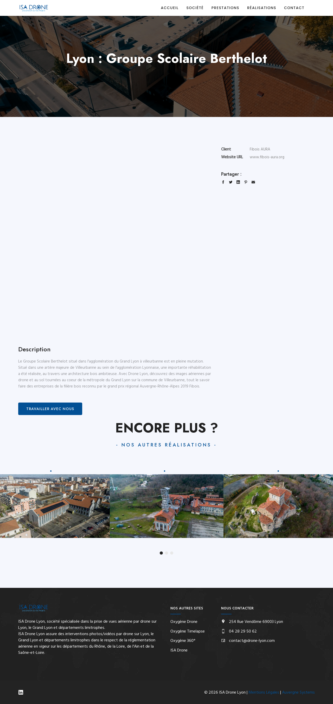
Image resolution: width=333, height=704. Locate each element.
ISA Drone (179, 650)
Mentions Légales (263, 692)
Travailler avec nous (50, 408)
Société (194, 7)
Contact (294, 7)
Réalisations (261, 7)
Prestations (225, 7)
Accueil (169, 7)
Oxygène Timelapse (187, 631)
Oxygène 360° (182, 640)
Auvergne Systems (298, 692)
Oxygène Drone (183, 622)
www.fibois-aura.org (267, 157)
